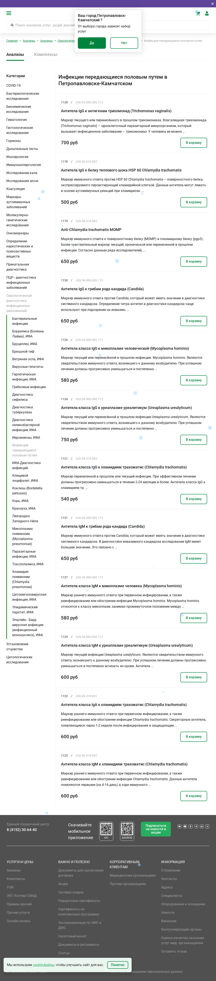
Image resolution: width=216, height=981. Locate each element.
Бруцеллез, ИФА (24, 344)
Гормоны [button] (13, 141)
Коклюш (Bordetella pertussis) (27, 490)
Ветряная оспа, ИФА (28, 359)
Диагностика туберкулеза (22, 409)
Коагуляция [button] (15, 189)
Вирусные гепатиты (27, 367)
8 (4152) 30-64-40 (22, 829)
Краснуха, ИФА (23, 508)
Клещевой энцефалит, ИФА (25, 478)
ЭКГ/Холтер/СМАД (22, 896)
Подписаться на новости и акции (156, 829)
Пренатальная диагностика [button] (17, 266)
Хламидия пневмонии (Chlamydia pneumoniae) (22, 579)
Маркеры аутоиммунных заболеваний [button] (18, 202)
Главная (12, 40)
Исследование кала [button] (21, 173)
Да (92, 43)
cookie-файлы (43, 965)
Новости (167, 913)
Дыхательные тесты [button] (22, 149)
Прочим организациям (128, 884)
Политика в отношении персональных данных (146, 972)
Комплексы (45, 54)
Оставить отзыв (174, 951)
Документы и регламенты (78, 945)
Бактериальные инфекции (24, 321)
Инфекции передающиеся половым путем (24, 450)
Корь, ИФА (20, 501)
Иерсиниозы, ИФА (26, 438)
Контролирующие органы (181, 929)
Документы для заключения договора (81, 872)
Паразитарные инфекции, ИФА (24, 554)
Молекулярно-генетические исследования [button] (17, 220)
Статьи (63, 953)
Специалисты (171, 896)
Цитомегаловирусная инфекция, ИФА (29, 597)
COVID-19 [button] (13, 86)
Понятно (117, 965)
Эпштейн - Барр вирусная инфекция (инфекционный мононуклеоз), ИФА (27, 627)
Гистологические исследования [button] (19, 130)
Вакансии (168, 921)
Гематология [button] (16, 120)
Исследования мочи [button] (22, 181)
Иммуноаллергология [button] (23, 165)
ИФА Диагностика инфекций (26, 465)
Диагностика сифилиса (22, 397)
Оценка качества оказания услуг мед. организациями (182, 940)
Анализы (29, 40)
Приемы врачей (19, 904)
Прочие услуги (18, 913)
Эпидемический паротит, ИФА (25, 609)
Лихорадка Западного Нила (25, 518)
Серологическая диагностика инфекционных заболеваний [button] (19, 303)
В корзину (194, 143)
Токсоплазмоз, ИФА (27, 564)
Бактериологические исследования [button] (22, 96)
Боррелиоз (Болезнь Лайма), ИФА (28, 333)
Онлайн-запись (18, 921)
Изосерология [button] (17, 157)
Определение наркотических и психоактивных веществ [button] (19, 248)
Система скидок (71, 892)
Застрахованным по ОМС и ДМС (79, 925)
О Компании (170, 870)
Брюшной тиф (23, 351)
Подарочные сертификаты (79, 901)
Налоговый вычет (72, 936)
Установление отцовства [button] (17, 646)
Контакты (169, 879)
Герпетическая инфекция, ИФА (24, 376)
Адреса (167, 887)
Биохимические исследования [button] (18, 109)
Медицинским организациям (133, 875)
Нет (124, 43)
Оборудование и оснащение (183, 904)
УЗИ (10, 887)
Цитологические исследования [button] (19, 659)
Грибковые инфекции (29, 387)
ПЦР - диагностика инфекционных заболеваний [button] (21, 282)
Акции (63, 884)
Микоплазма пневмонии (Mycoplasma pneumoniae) (22, 536)
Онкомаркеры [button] (17, 233)
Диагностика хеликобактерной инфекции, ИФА (26, 425)
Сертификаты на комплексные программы (78, 911)
